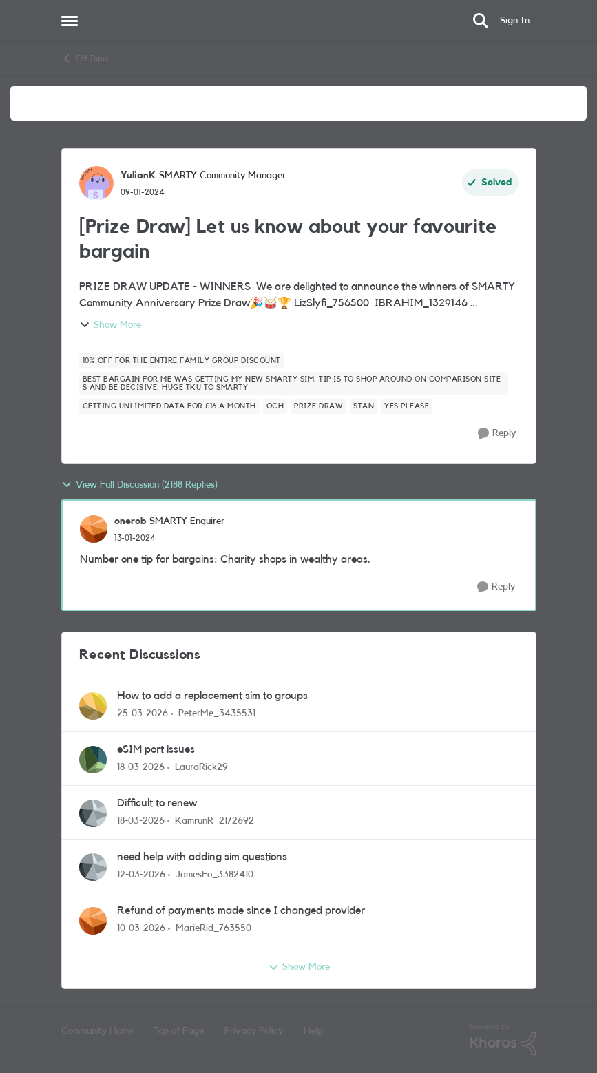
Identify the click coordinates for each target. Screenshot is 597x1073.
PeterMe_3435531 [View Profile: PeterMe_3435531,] (216, 713)
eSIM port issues (156, 749)
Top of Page (179, 1031)
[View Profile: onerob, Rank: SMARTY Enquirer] (93, 529)
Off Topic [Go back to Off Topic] (85, 58)
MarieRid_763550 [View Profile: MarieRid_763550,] (213, 928)
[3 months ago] (142, 714)
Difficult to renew (157, 803)
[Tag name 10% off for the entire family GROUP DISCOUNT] (181, 360)
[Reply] (497, 433)
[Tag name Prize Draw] (318, 406)
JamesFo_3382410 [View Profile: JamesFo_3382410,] (214, 874)
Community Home (97, 1031)
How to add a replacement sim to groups (212, 695)
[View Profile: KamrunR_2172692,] (93, 813)
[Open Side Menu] (69, 20)
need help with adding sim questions (202, 856)
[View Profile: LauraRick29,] (93, 759)
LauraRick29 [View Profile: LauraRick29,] (201, 767)
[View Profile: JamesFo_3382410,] (93, 867)
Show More (110, 325)
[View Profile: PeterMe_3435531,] (93, 706)
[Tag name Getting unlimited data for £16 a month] (169, 406)
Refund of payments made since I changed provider (241, 910)
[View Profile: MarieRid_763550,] (93, 921)
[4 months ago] (141, 767)
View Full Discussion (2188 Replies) (139, 484)
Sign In (515, 20)
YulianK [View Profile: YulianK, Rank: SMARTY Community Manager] (138, 175)
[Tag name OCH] (275, 406)
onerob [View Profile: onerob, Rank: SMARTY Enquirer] (130, 521)
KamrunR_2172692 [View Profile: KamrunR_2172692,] (214, 821)
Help (313, 1031)
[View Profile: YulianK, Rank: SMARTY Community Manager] (96, 183)
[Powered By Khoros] (503, 1040)
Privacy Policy (253, 1031)
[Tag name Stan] (363, 406)
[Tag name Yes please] (406, 406)
